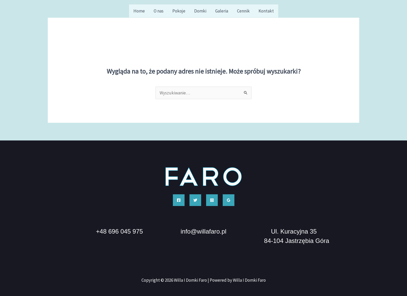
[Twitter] (195, 200)
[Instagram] (212, 200)
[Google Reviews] (228, 200)
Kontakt (266, 11)
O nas (159, 11)
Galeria (221, 11)
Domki (200, 11)
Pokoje (178, 11)
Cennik (243, 11)
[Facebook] (179, 200)
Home (139, 11)
